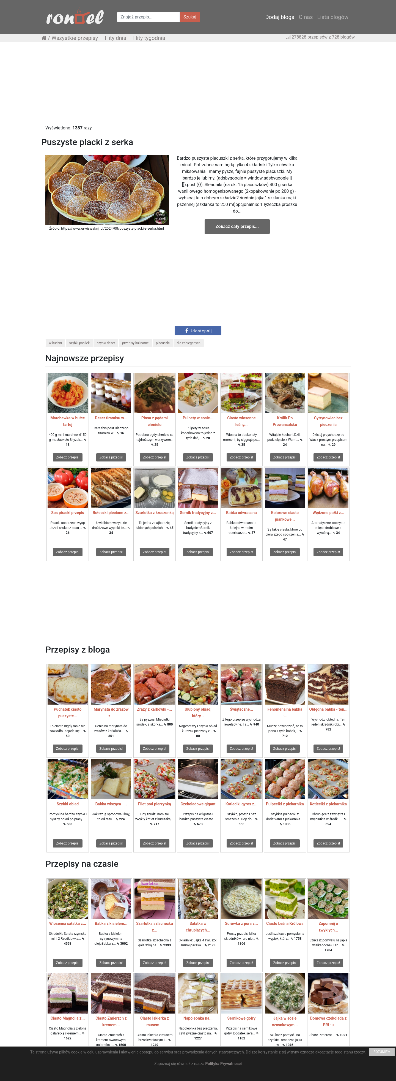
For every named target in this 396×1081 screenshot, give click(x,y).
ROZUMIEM (382, 1052)
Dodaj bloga (279, 17)
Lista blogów (332, 17)
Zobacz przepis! (67, 457)
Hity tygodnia (149, 38)
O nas (306, 17)
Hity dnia (115, 38)
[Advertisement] (198, 86)
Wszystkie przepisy (74, 38)
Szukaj (189, 17)
